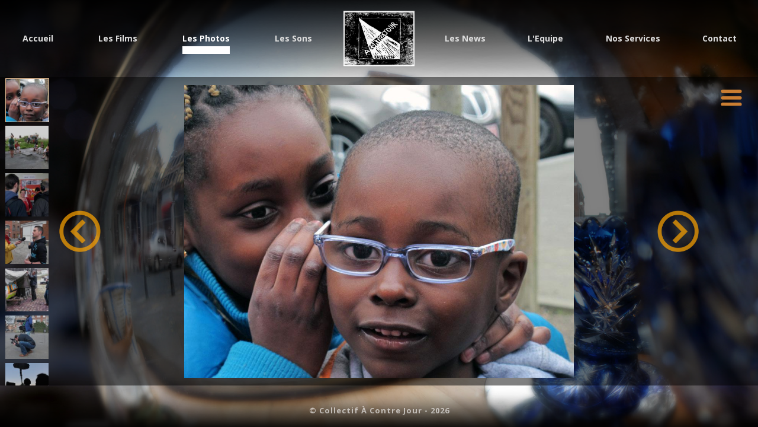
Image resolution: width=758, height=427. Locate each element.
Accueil (38, 39)
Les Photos (206, 39)
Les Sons (293, 39)
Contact (719, 39)
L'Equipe (545, 39)
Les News (465, 39)
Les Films (117, 39)
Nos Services (633, 39)
